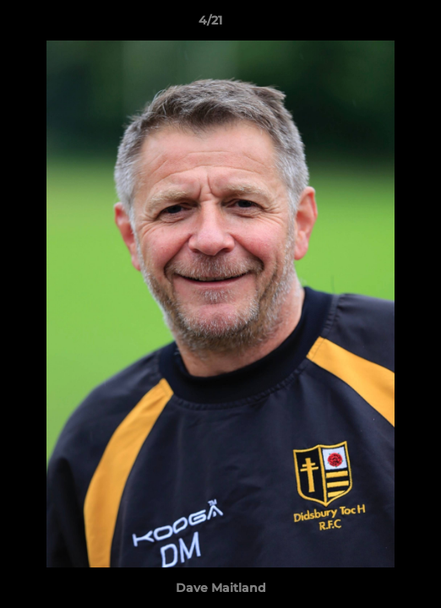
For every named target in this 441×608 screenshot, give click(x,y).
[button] (380, 24)
